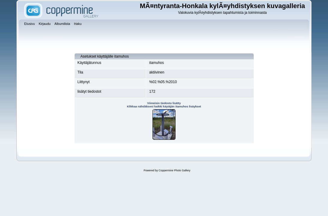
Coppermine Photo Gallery (174, 170)
